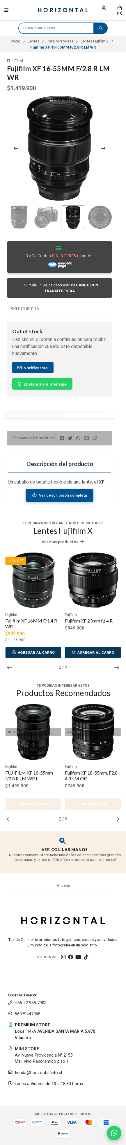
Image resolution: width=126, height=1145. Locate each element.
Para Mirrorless (60, 41)
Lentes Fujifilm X (95, 41)
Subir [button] (63, 886)
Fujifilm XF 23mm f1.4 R (89, 620)
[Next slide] (103, 148)
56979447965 (24, 1014)
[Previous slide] (16, 148)
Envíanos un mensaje (42, 384)
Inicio (15, 41)
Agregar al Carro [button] (33, 652)
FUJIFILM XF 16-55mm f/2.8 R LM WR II (29, 775)
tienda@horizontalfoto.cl (35, 1072)
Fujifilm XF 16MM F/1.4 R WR (31, 623)
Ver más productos (63, 542)
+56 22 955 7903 (27, 1002)
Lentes (33, 41)
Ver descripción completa (59, 495)
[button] (94, 438)
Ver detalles (33, 804)
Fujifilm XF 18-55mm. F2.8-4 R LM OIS (92, 775)
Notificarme (32, 367)
